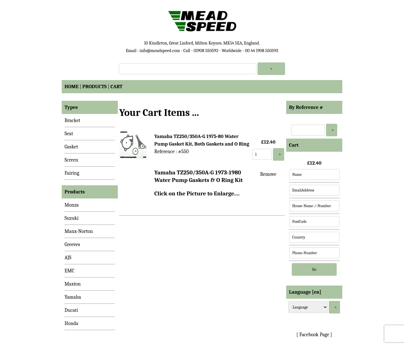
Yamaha (73, 297)
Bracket (72, 120)
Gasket (71, 147)
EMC (69, 271)
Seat (69, 134)
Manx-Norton (79, 231)
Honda (71, 323)
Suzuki (72, 218)
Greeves (72, 244)
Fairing (72, 173)
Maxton (73, 284)
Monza (72, 205)
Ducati (71, 310)
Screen (71, 160)
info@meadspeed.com (159, 50)
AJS (68, 258)
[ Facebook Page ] (314, 335)
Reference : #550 (171, 152)
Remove (268, 174)
